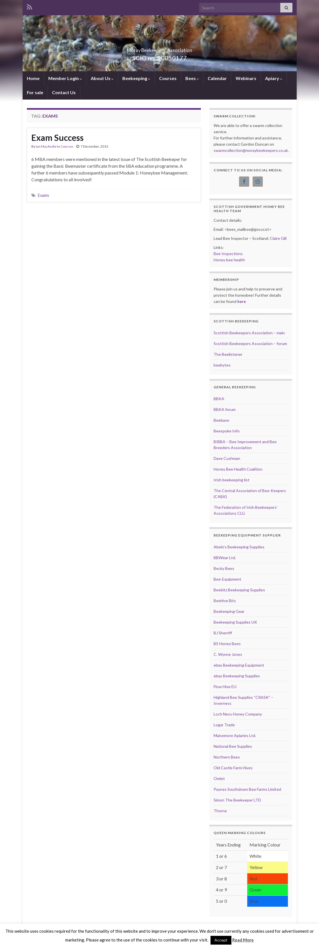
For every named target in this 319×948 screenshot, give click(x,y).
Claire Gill (278, 238)
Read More (243, 939)
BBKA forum (225, 409)
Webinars (246, 78)
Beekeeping (136, 78)
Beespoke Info (227, 430)
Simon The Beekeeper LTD (237, 800)
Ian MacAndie (46, 146)
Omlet (219, 778)
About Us (102, 78)
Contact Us (64, 92)
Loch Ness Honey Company (238, 714)
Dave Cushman (227, 458)
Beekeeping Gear (229, 611)
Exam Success (57, 137)
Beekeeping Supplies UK (235, 622)
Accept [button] (220, 940)
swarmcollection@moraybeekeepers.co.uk (251, 150)
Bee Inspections (228, 253)
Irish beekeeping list (231, 479)
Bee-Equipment (227, 579)
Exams (43, 195)
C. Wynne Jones (228, 654)
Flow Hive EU (225, 686)
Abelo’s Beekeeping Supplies (239, 546)
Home (33, 78)
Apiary (273, 78)
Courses (168, 78)
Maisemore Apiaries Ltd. (235, 735)
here (241, 301)
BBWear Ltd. (225, 557)
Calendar (217, 78)
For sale (35, 92)
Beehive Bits (225, 600)
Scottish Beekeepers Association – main (249, 332)
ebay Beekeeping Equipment (239, 665)
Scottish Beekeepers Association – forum (250, 343)
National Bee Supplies (233, 746)
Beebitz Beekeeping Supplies (239, 589)
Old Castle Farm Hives (233, 767)
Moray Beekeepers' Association (159, 48)
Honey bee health (229, 259)
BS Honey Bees (227, 643)
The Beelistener (228, 354)
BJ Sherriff (223, 632)
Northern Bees (227, 757)
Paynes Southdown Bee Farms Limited (247, 789)
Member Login (65, 78)
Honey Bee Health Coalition (238, 469)
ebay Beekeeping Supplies (237, 675)
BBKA (219, 398)
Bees (192, 78)
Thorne (220, 810)
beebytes (222, 365)
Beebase (221, 420)
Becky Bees (224, 568)
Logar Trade (224, 724)
